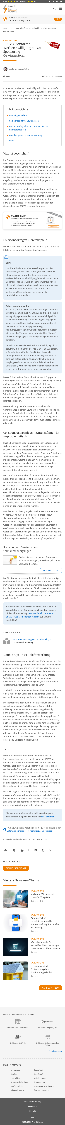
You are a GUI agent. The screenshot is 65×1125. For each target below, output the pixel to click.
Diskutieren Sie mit (16, 868)
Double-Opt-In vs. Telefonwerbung (25, 135)
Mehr (59, 19)
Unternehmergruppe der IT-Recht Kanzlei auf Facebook (30, 831)
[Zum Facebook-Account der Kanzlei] (43, 850)
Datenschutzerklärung (32, 1102)
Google (10, 1)
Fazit (11, 140)
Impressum (32, 1106)
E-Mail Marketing (10, 40)
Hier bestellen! (51, 570)
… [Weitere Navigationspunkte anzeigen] (11, 28)
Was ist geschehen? (18, 115)
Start (5, 28)
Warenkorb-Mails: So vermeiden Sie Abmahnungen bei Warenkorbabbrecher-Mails (46, 945)
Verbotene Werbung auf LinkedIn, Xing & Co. (34, 639)
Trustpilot (28, 1)
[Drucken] (21, 850)
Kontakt (32, 1111)
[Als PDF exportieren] (13, 850)
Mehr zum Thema (50, 988)
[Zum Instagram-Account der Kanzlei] (50, 850)
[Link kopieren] (5, 850)
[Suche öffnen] (54, 9)
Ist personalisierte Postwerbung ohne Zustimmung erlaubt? (41, 969)
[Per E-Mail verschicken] (35, 850)
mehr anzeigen (55, 1051)
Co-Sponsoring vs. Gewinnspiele (24, 121)
